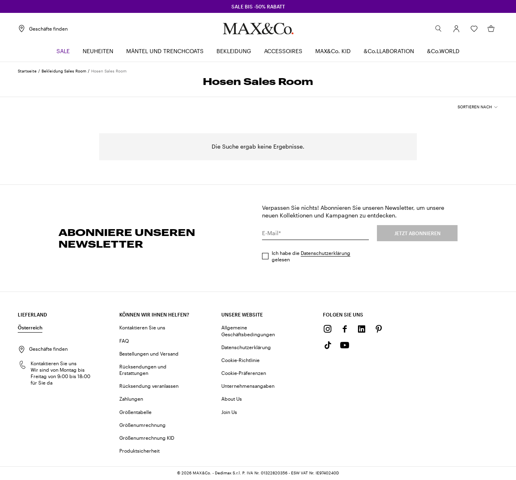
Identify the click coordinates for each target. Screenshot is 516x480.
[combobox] (478, 107)
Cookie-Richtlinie (240, 360)
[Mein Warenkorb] (491, 29)
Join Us (229, 412)
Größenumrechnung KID (146, 438)
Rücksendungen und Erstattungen (142, 370)
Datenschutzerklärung (325, 253)
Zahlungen (131, 398)
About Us (231, 398)
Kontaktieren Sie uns (142, 327)
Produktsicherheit (139, 450)
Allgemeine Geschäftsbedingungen (248, 331)
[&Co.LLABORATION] (389, 51)
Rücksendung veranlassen (149, 386)
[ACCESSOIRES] (283, 51)
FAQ (124, 340)
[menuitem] (63, 51)
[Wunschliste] (474, 29)
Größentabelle (135, 412)
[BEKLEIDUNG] (233, 51)
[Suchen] (439, 29)
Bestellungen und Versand (149, 353)
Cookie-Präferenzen (243, 373)
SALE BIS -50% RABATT (258, 6)
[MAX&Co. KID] (333, 51)
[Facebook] (345, 329)
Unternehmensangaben (248, 386)
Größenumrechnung (142, 425)
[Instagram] (328, 329)
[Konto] (456, 29)
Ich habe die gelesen (311, 256)
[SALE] (63, 51)
